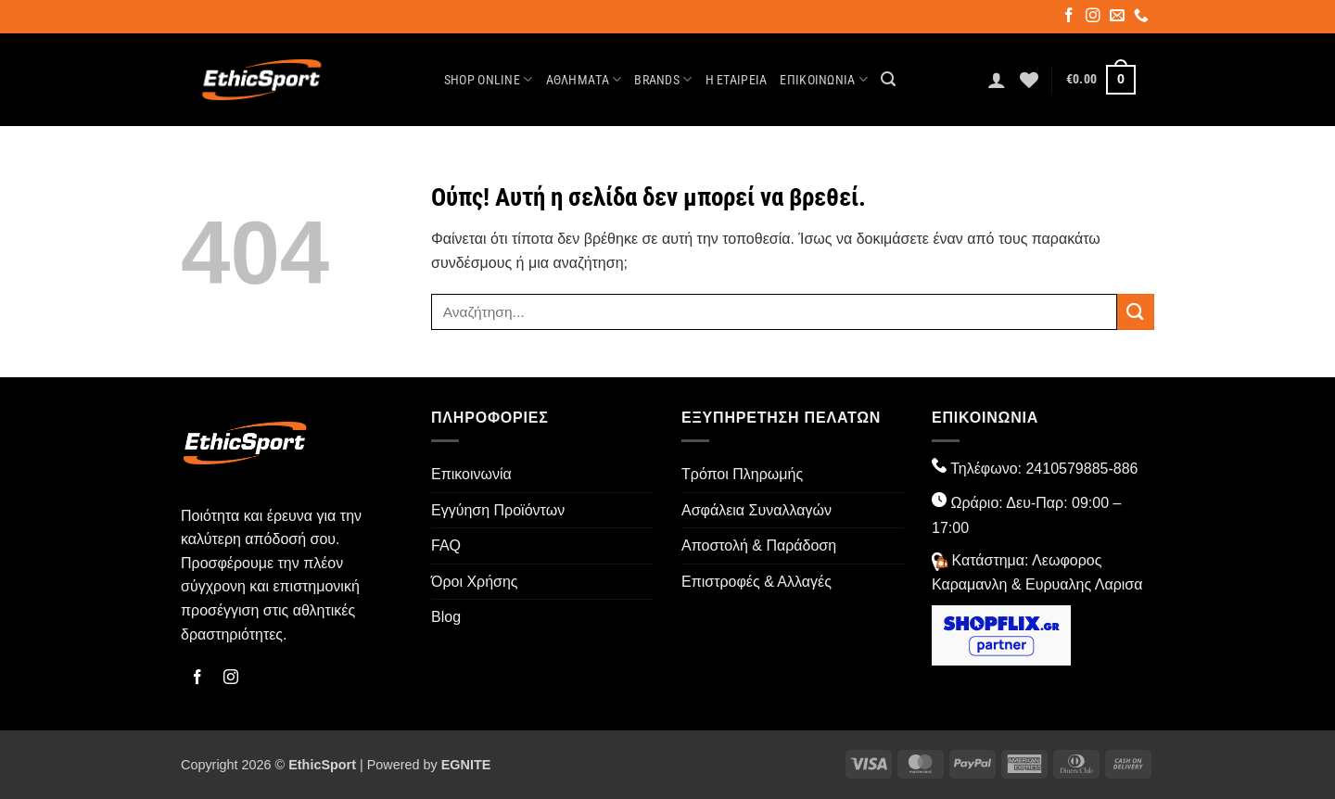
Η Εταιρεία (737, 80)
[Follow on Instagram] (1094, 17)
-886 (1123, 468)
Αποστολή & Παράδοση (758, 545)
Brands (663, 79)
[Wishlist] (1029, 79)
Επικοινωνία (824, 79)
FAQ (446, 545)
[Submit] (1135, 312)
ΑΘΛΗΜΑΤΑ (584, 79)
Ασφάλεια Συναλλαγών (756, 510)
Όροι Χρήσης (474, 582)
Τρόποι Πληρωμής (742, 474)
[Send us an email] (1118, 17)
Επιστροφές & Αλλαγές (756, 582)
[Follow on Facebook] (1070, 17)
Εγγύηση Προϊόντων (498, 510)
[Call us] (1142, 17)
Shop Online (488, 79)
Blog (446, 617)
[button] (888, 79)
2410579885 (1066, 468)
